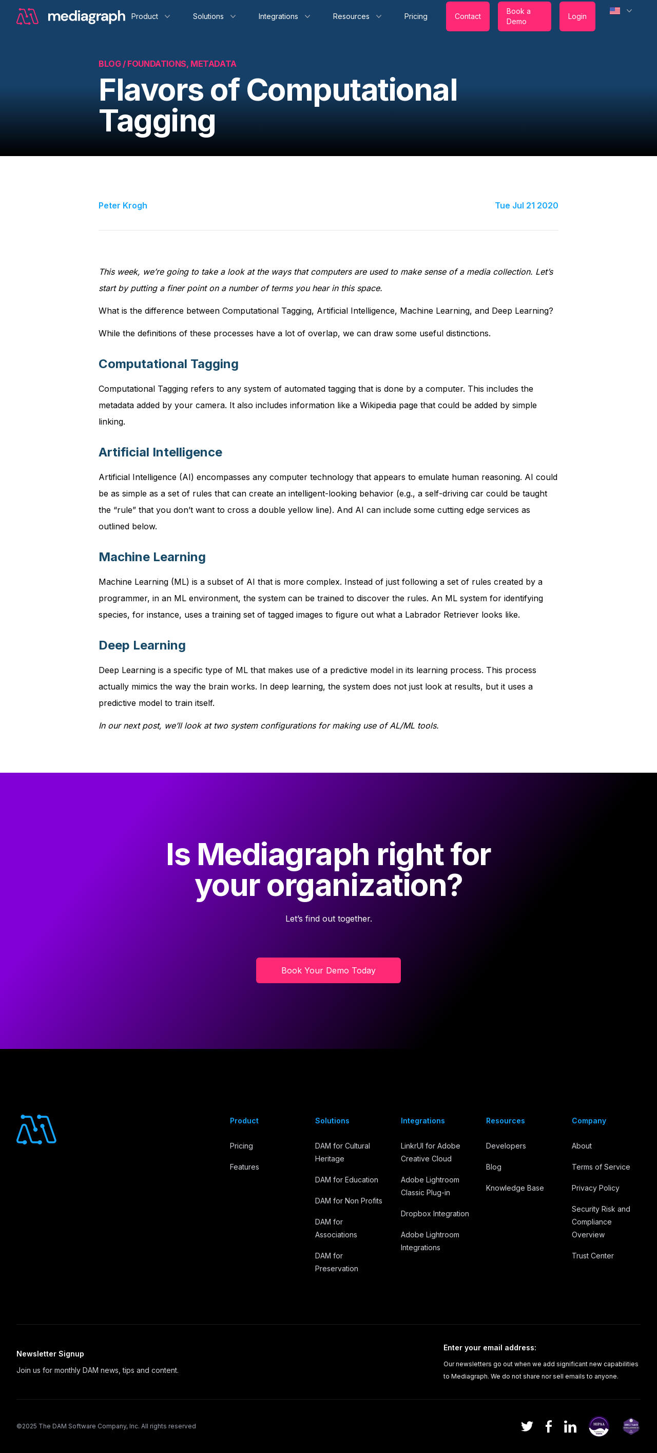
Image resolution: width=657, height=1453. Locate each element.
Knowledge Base (515, 1187)
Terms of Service (601, 1166)
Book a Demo (519, 16)
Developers (506, 1145)
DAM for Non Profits (348, 1200)
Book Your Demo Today (328, 970)
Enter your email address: (489, 1347)
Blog (493, 1166)
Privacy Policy (596, 1187)
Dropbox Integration (435, 1213)
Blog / (113, 64)
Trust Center (593, 1255)
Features (244, 1166)
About (582, 1145)
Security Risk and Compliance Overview (601, 1222)
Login (577, 16)
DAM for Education (346, 1179)
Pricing (416, 16)
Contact (468, 16)
